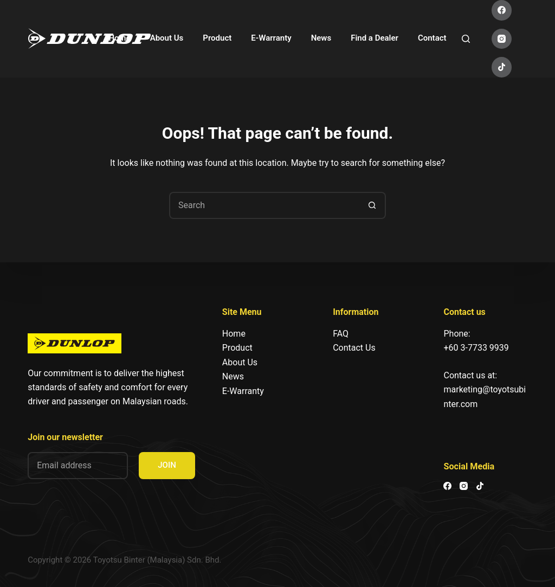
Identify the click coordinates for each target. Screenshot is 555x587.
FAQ (341, 333)
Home (119, 38)
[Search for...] (264, 205)
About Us (167, 38)
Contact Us (354, 348)
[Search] (466, 39)
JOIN (167, 465)
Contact (432, 38)
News (321, 38)
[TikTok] (502, 67)
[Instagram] (502, 39)
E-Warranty (271, 38)
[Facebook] (502, 10)
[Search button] (372, 205)
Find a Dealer (374, 38)
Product (217, 38)
